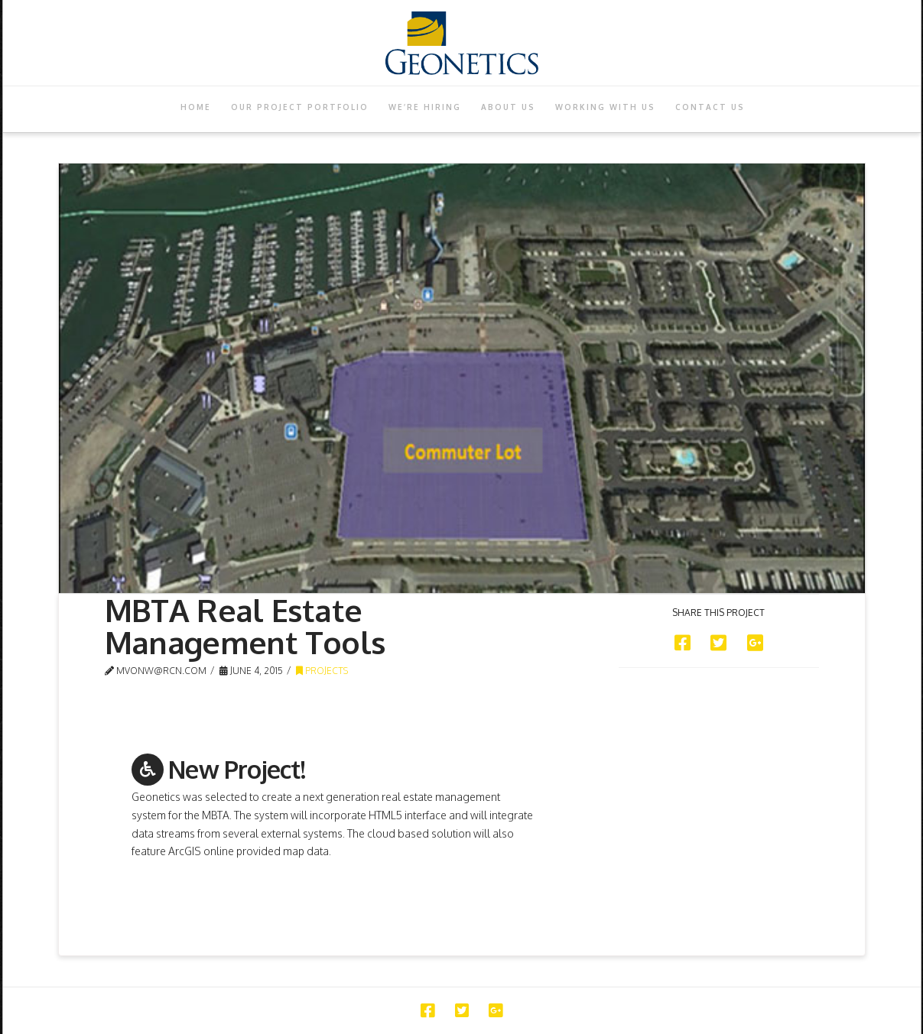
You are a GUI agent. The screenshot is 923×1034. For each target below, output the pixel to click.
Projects (322, 670)
